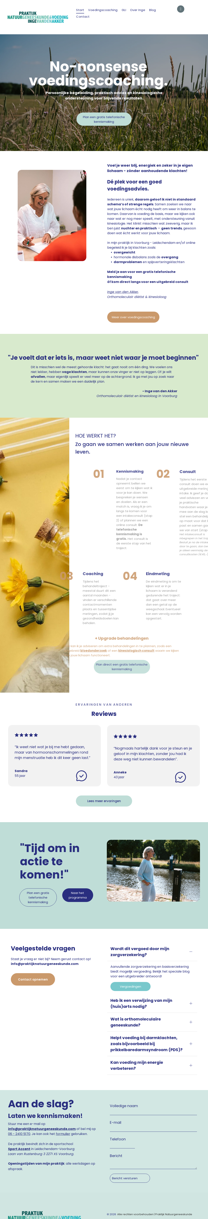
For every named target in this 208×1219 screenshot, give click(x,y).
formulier (63, 1103)
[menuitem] (80, 10)
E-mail (115, 1092)
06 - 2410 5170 (19, 1103)
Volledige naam (124, 1075)
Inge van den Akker (122, 292)
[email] (180, 9)
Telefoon (118, 1109)
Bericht (116, 1125)
